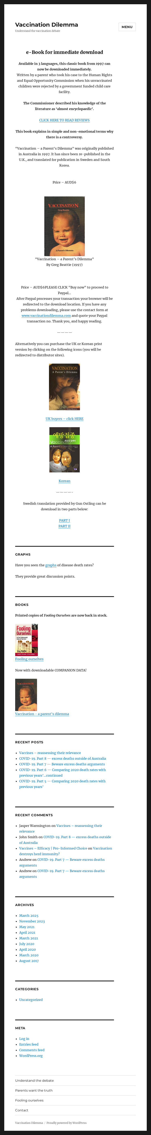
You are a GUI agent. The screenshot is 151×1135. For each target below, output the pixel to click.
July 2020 (26, 944)
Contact (21, 1110)
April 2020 (27, 949)
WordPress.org (31, 1056)
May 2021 (26, 927)
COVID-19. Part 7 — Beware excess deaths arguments (62, 764)
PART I (64, 520)
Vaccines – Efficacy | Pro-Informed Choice (53, 848)
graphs (50, 565)
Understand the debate (34, 1081)
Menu (127, 27)
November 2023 (32, 921)
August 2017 (29, 961)
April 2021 (27, 932)
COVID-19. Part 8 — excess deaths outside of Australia (62, 758)
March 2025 (28, 916)
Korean (64, 481)
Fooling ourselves (29, 642)
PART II (64, 526)
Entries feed (28, 1044)
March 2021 (28, 938)
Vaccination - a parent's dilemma (42, 697)
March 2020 (28, 955)
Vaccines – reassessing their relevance (50, 753)
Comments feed (32, 1050)
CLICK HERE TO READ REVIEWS (64, 120)
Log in (24, 1039)
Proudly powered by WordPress (67, 1123)
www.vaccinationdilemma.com (46, 316)
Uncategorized (31, 1000)
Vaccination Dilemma (46, 24)
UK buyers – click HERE (64, 419)
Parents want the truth (34, 1090)
